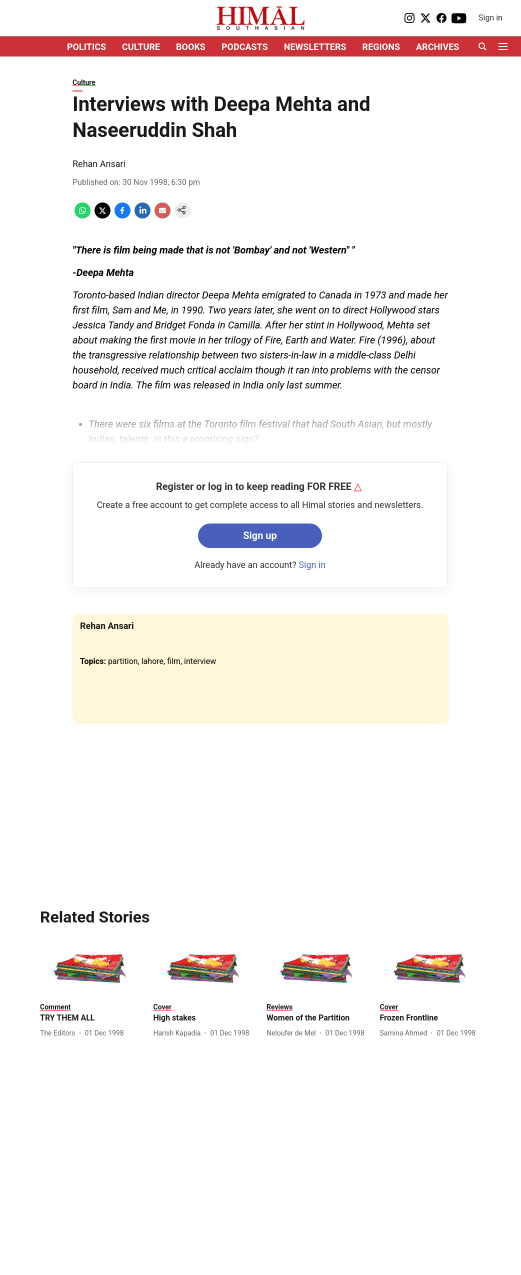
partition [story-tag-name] (123, 661)
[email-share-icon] (162, 215)
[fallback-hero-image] (91, 968)
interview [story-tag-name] (200, 661)
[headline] (91, 1018)
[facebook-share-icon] (122, 215)
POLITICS (86, 47)
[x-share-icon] (102, 215)
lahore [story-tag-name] (153, 661)
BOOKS (191, 47)
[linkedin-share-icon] (142, 215)
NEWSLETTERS (315, 47)
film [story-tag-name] (173, 661)
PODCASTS (245, 47)
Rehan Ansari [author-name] (99, 163)
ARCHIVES (437, 47)
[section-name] (55, 1007)
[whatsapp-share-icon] (82, 215)
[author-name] (60, 1033)
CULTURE (141, 47)
